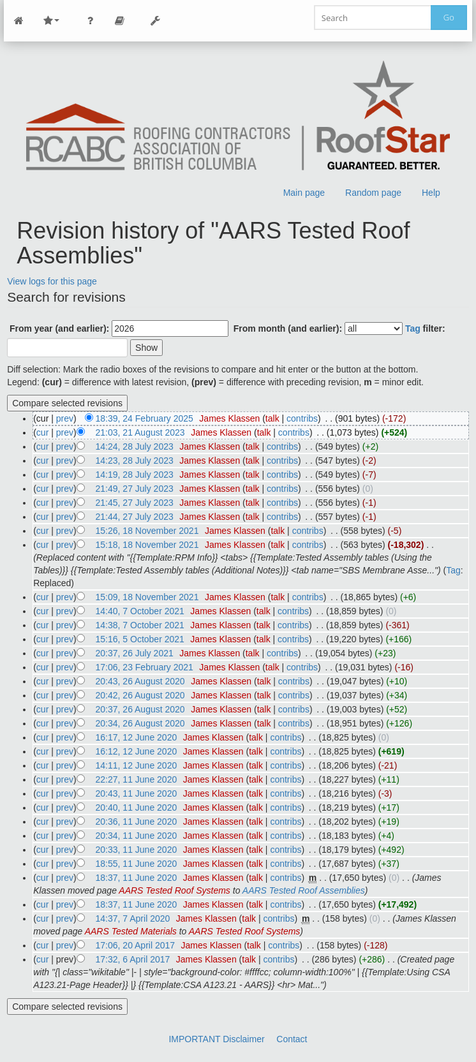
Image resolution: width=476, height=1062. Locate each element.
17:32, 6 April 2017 (133, 959)
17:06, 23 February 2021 (144, 667)
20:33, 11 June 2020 (136, 849)
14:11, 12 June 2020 (136, 765)
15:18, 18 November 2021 (147, 545)
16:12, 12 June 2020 (136, 751)
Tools (155, 20)
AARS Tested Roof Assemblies (303, 890)
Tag (412, 328)
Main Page (18, 20)
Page (119, 20)
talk (272, 418)
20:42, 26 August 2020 (140, 695)
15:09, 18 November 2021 (147, 597)
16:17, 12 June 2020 (136, 737)
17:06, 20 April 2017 (135, 945)
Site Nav (51, 20)
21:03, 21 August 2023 (140, 432)
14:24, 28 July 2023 (135, 446)
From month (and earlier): (288, 328)
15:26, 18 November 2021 (147, 531)
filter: (425, 328)
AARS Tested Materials (131, 931)
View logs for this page (52, 281)
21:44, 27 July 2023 (135, 517)
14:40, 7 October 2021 (140, 611)
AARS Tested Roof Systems (174, 890)
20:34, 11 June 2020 (136, 835)
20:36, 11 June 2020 (136, 821)
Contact (291, 1039)
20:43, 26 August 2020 (140, 681)
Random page (373, 193)
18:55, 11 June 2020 (136, 864)
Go (448, 17)
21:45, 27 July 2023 (135, 503)
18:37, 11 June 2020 (136, 878)
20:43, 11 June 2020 (136, 793)
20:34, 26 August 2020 (140, 723)
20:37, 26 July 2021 (135, 653)
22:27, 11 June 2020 (136, 779)
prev (64, 418)
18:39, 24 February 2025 (144, 418)
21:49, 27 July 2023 (135, 488)
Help (431, 193)
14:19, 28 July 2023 (135, 474)
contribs (302, 418)
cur (42, 432)
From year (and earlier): (59, 328)
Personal (90, 20)
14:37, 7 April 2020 (133, 918)
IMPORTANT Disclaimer (216, 1039)
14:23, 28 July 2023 (135, 460)
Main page (304, 193)
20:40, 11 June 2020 (136, 807)
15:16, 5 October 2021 (140, 639)
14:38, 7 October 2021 (140, 625)
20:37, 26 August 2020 (140, 709)
